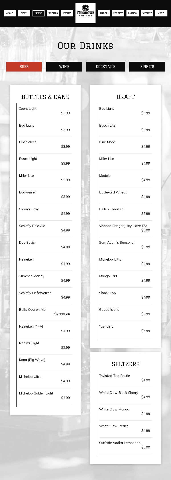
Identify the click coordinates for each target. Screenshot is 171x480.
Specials (53, 13)
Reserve (118, 13)
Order (103, 13)
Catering (147, 13)
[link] (85, 10)
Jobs (161, 13)
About (9, 13)
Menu (24, 13)
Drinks (39, 13)
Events (67, 13)
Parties (132, 13)
